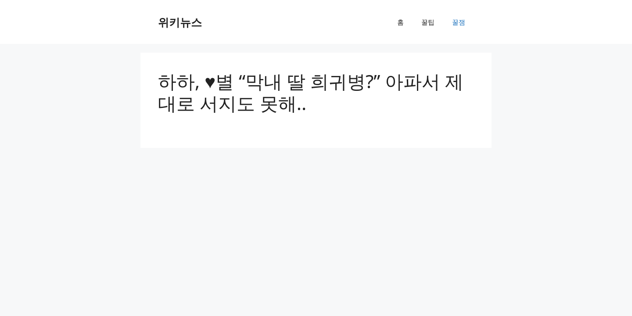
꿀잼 (458, 22)
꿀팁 (427, 22)
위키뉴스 (180, 21)
